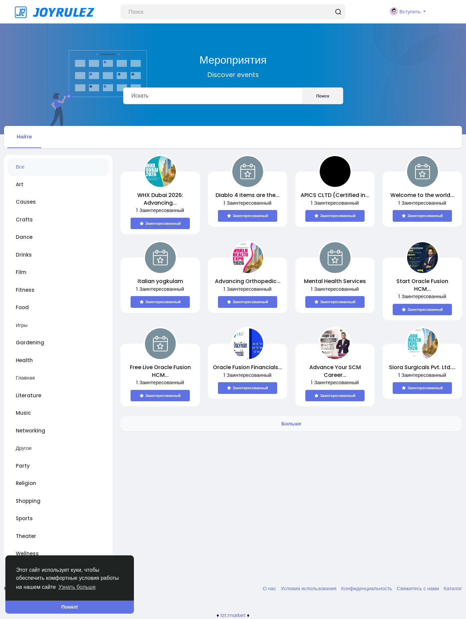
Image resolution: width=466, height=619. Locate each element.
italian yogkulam (160, 281)
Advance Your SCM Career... (335, 371)
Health (24, 360)
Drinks (24, 254)
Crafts (24, 219)
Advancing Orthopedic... (248, 281)
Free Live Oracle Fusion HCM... (160, 371)
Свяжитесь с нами (418, 588)
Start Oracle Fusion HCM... (422, 285)
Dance (24, 236)
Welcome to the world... (422, 195)
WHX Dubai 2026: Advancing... (160, 199)
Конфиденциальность (367, 588)
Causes (26, 201)
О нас (270, 588)
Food (22, 307)
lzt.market (233, 615)
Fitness (25, 289)
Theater (26, 536)
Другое (24, 448)
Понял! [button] (69, 607)
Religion (26, 483)
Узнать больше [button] (77, 587)
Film (21, 272)
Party (23, 465)
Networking (30, 430)
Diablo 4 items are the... (248, 195)
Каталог (453, 588)
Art (19, 184)
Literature (28, 395)
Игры (21, 325)
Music (23, 412)
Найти (24, 136)
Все (20, 166)
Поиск (322, 96)
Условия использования (309, 588)
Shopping (28, 500)
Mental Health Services (335, 281)
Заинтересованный (160, 223)
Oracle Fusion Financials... (247, 367)
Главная (25, 377)
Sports (24, 518)
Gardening (30, 342)
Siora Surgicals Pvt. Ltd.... (422, 367)
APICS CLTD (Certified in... (335, 195)
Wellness (27, 553)
